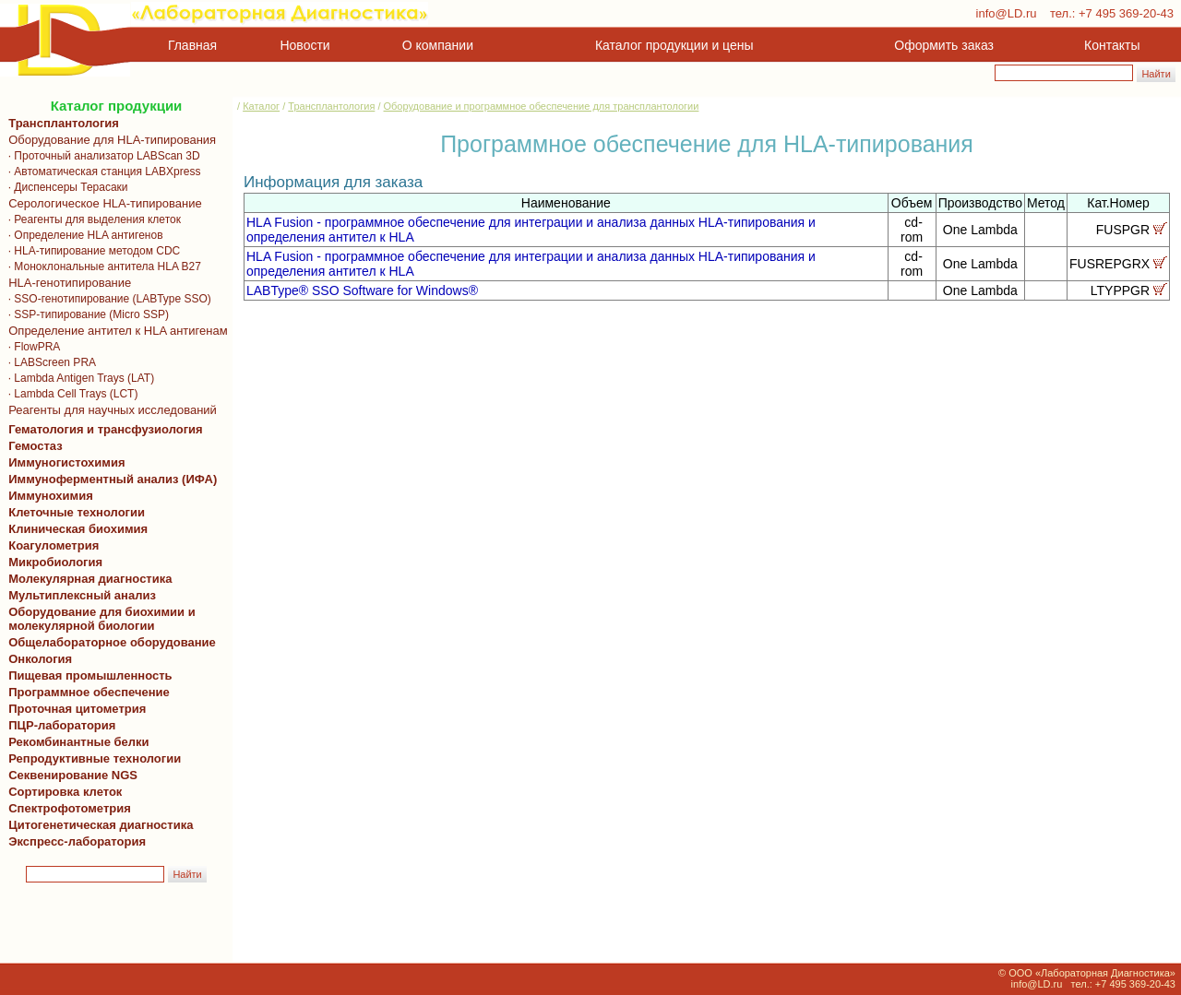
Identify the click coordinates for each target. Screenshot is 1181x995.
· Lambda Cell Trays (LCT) (69, 393)
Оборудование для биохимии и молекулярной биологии (99, 619)
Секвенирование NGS (69, 775)
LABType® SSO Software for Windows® (362, 290)
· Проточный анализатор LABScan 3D (101, 155)
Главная (192, 45)
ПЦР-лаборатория (58, 725)
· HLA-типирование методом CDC (91, 250)
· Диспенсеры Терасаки (65, 187)
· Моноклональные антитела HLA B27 (101, 266)
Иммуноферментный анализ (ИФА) (109, 479)
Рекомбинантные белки (75, 742)
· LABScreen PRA (49, 362)
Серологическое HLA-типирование (102, 203)
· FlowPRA (31, 346)
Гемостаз (35, 446)
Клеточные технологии (73, 512)
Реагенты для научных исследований (109, 410)
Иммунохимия (51, 496)
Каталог (261, 106)
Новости (305, 45)
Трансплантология (60, 123)
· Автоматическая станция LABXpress (101, 171)
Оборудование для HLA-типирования (109, 140)
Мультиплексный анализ (82, 595)
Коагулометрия (53, 545)
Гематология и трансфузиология (102, 429)
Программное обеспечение (89, 692)
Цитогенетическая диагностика (97, 825)
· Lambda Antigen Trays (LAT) (78, 378)
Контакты (1111, 45)
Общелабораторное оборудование (109, 642)
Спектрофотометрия (69, 808)
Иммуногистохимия (63, 462)
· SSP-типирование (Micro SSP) (85, 314)
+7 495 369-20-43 (1126, 13)
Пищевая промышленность (90, 675)
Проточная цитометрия (74, 709)
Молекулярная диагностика (87, 579)
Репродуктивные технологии (91, 758)
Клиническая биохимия (75, 529)
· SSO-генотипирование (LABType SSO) (106, 298)
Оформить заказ (943, 45)
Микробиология (55, 562)
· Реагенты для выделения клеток (91, 219)
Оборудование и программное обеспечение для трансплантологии (541, 106)
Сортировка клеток (62, 792)
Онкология (40, 659)
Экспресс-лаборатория (77, 841)
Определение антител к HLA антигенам (115, 331)
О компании (436, 45)
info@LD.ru (1006, 13)
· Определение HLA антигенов (82, 235)
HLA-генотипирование (66, 283)
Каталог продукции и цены (674, 45)
